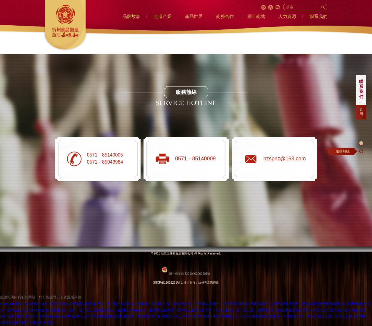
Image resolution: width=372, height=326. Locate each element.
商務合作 (225, 16)
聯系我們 (318, 16)
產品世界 (194, 16)
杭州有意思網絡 (208, 282)
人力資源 (287, 16)
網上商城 (256, 16)
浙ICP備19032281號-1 (168, 282)
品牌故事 (131, 16)
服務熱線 (343, 151)
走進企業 (162, 16)
